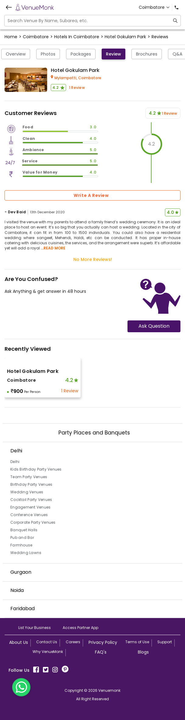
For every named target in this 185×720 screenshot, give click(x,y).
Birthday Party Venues (31, 484)
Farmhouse (21, 545)
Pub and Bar (22, 537)
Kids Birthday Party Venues (36, 469)
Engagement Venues (30, 507)
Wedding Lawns (25, 552)
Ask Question (153, 326)
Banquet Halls (23, 529)
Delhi (14, 461)
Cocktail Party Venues (31, 499)
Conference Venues (29, 514)
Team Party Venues (28, 476)
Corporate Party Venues (33, 522)
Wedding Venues (27, 492)
